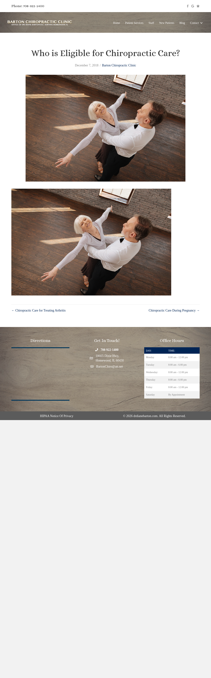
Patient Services (134, 22)
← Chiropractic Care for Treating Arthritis (38, 310)
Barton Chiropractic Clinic (119, 65)
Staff (151, 22)
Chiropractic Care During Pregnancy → (174, 310)
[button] (201, 22)
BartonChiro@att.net (109, 366)
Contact (194, 22)
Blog (182, 22)
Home (116, 22)
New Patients (166, 22)
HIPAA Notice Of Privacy (56, 416)
